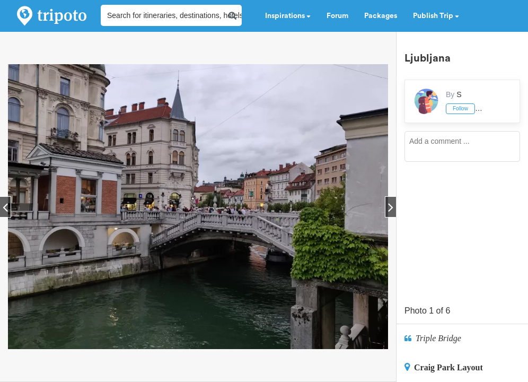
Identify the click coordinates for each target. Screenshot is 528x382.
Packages (380, 16)
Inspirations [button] (288, 16)
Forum (337, 16)
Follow (460, 108)
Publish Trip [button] (436, 16)
